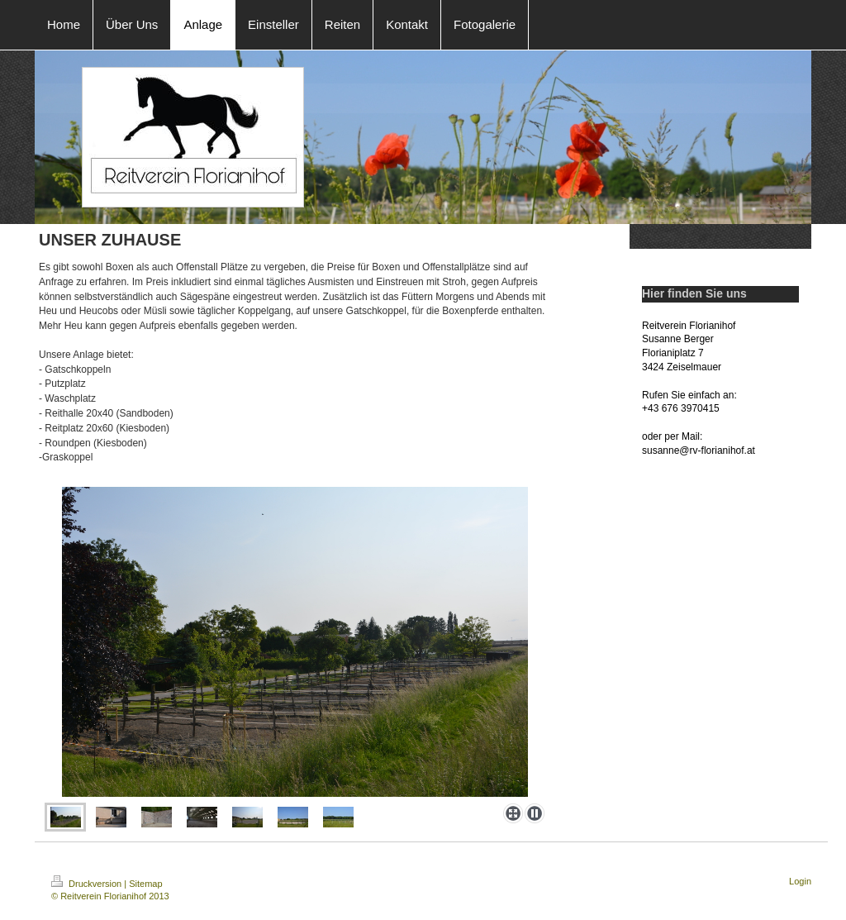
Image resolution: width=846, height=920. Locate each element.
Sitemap (145, 884)
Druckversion (87, 884)
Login (800, 881)
